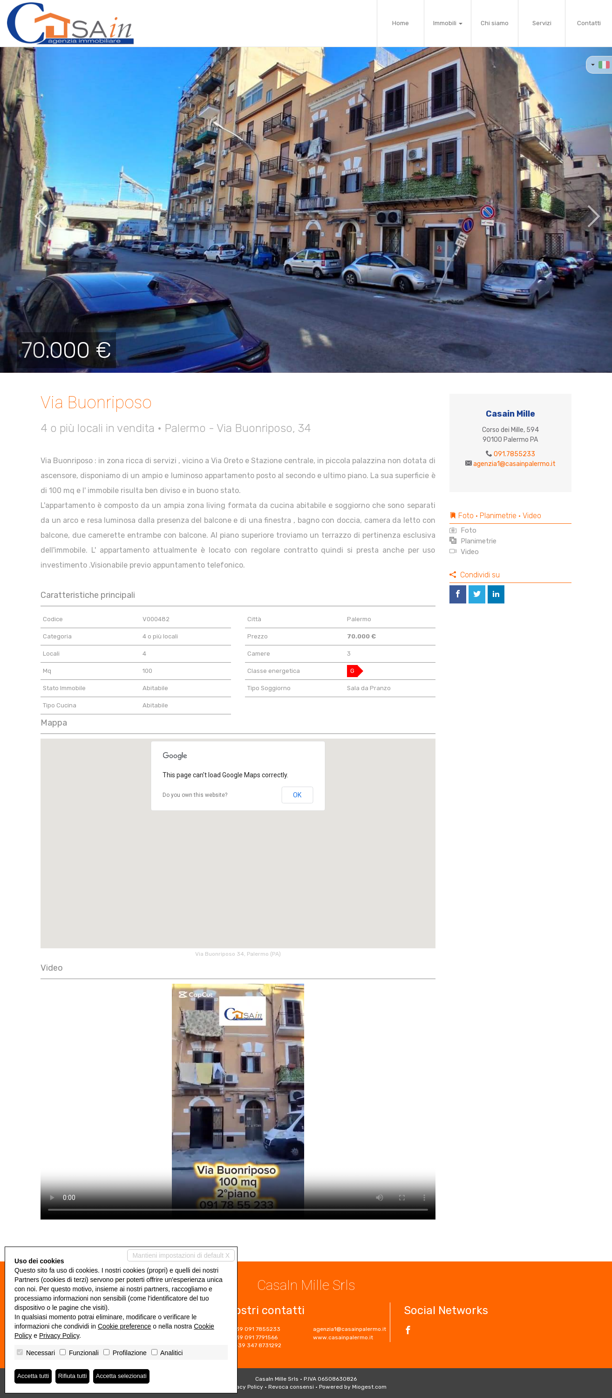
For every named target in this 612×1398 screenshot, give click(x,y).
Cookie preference (124, 1325)
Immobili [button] (447, 23)
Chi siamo (495, 23)
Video (464, 552)
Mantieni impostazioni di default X (181, 1255)
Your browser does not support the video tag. (238, 1102)
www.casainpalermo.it (343, 1337)
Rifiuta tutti (76, 1376)
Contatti (589, 23)
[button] (30, 210)
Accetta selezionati (127, 1376)
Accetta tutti (34, 1376)
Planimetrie (472, 541)
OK (297, 795)
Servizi (541, 23)
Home (400, 23)
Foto (462, 530)
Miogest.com (369, 1387)
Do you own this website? (195, 795)
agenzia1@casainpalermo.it (514, 464)
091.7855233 (514, 454)
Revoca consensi (291, 1387)
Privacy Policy (244, 1387)
